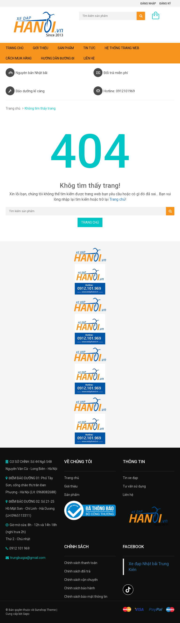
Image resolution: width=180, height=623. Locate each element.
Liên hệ (89, 58)
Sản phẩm (66, 48)
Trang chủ (14, 48)
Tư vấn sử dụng (134, 486)
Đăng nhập (148, 3)
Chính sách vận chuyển (81, 580)
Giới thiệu (40, 48)
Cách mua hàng (19, 58)
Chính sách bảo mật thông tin (85, 596)
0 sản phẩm (165, 16)
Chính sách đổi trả (77, 571)
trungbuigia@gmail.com (27, 558)
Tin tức (89, 48)
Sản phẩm (71, 495)
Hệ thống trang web (122, 48)
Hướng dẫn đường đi (57, 58)
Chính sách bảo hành (79, 588)
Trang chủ (71, 478)
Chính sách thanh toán (80, 563)
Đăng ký (165, 3)
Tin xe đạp (130, 478)
